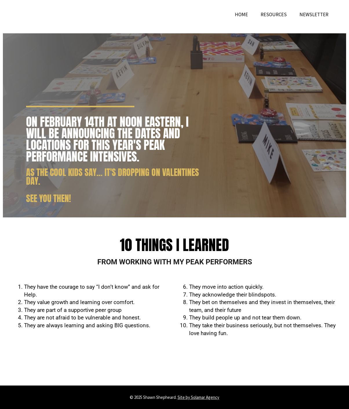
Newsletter (313, 14)
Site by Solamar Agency (198, 397)
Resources (274, 14)
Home (241, 14)
